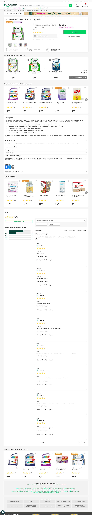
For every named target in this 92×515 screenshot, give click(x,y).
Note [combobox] (42, 224)
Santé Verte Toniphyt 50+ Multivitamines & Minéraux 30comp (46, 492)
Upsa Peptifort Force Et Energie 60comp (66, 490)
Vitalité (33, 484)
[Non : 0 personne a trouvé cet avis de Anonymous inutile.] (45, 285)
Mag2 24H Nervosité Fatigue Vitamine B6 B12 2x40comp (27, 490)
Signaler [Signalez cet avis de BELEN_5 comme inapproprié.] (51, 260)
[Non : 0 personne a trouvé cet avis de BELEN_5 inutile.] (45, 260)
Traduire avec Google (42, 256)
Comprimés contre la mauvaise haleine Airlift (31, 506)
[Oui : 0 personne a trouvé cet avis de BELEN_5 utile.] (42, 260)
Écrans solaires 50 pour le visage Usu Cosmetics (79, 506)
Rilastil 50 (47, 501)
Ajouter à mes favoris (72, 37)
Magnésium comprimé (15, 501)
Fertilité (59, 484)
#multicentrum (36, 39)
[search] (70, 5)
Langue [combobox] (55, 224)
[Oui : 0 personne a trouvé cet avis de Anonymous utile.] (42, 285)
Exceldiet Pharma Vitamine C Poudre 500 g (42, 488)
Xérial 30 (31, 501)
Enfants (54, 484)
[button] (76, 5)
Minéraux (29, 484)
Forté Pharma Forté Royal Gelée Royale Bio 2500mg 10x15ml (49, 491)
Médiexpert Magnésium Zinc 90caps (71, 491)
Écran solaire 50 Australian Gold (64, 506)
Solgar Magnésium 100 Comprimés (23, 488)
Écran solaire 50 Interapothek (47, 506)
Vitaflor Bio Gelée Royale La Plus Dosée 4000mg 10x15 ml (24, 491)
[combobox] (76, 230)
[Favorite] (20, 88)
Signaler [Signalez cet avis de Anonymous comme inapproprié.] (51, 285)
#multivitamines (50, 39)
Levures (63, 484)
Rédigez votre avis (19, 221)
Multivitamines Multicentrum (63, 501)
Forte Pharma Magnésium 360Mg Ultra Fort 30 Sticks (63, 488)
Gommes (49, 484)
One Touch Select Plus (80, 501)
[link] (13, 217)
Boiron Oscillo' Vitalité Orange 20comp (49, 490)
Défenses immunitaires (41, 484)
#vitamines (43, 39)
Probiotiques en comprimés (15, 506)
